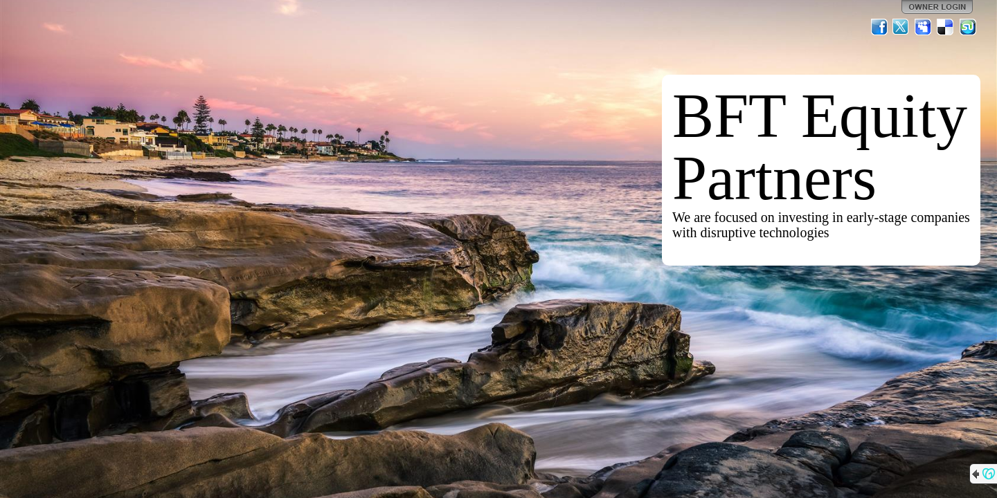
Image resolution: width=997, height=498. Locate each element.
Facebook (879, 27)
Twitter (901, 27)
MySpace (923, 27)
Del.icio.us (945, 27)
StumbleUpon (968, 27)
